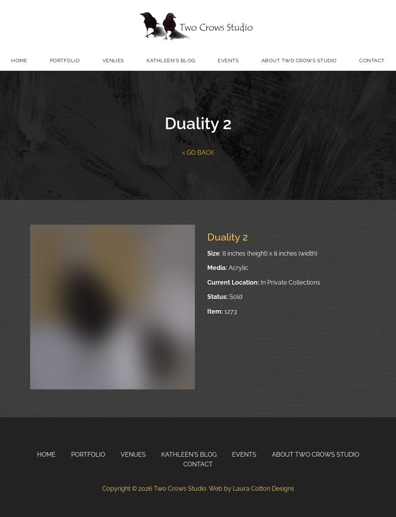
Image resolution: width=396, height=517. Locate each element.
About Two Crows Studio (299, 60)
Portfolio (65, 60)
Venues (113, 60)
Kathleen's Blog (171, 60)
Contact (372, 60)
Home (19, 60)
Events (228, 60)
